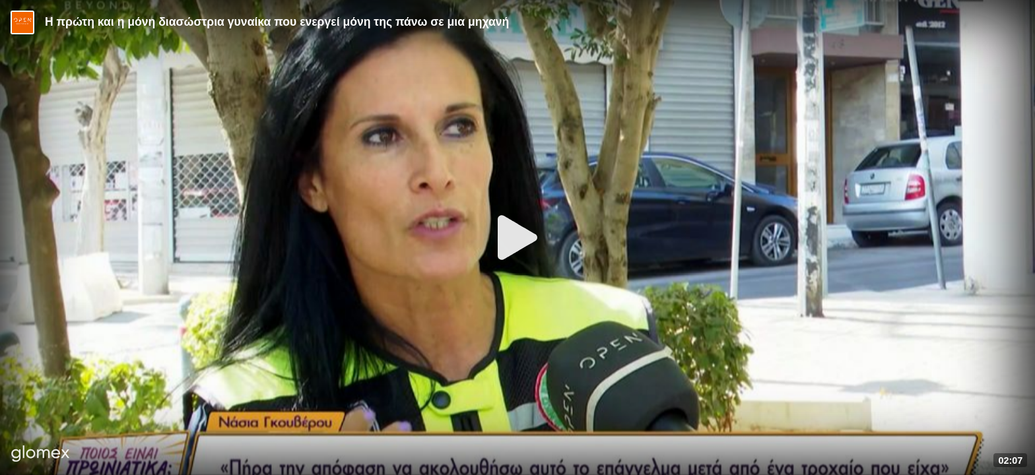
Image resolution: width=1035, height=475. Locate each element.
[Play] (517, 237)
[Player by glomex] (41, 454)
